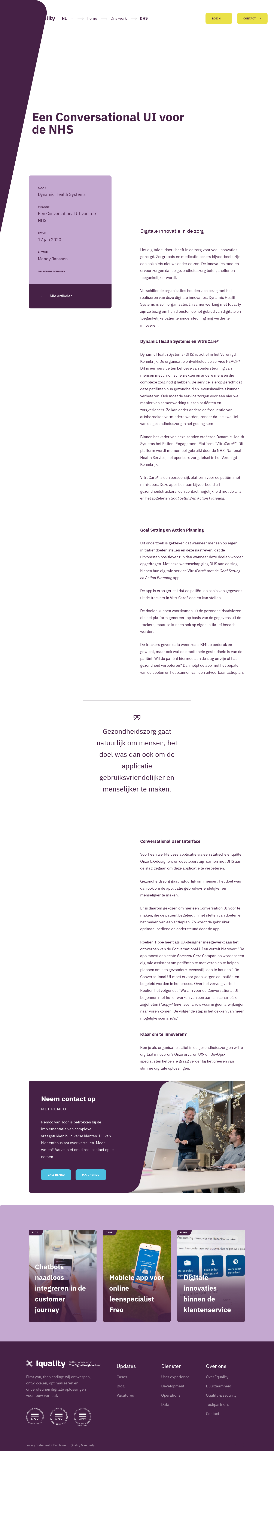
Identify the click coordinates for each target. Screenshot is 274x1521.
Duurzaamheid (218, 1455)
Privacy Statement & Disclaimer (46, 1515)
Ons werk (118, 18)
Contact (252, 18)
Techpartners (217, 1474)
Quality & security (221, 1464)
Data (165, 1474)
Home (92, 18)
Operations (170, 1464)
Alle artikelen (55, 295)
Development (172, 1455)
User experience (175, 1446)
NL (67, 18)
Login (219, 18)
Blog (121, 1455)
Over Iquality (217, 1446)
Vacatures (125, 1464)
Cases (122, 1446)
